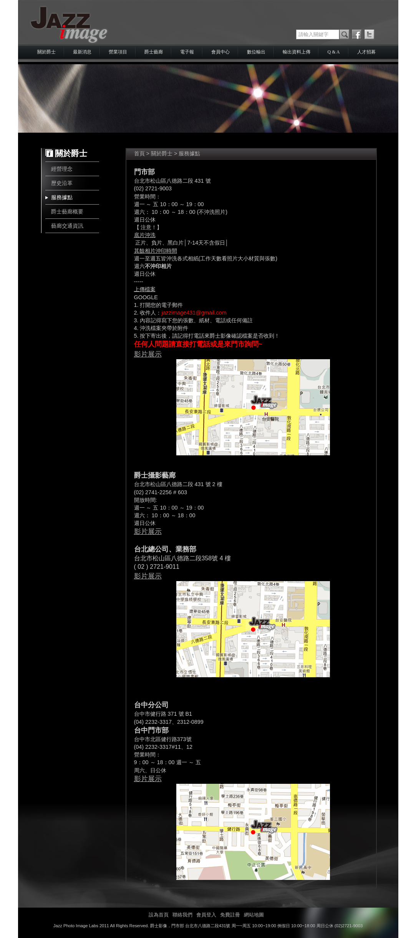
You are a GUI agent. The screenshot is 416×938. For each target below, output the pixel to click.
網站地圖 (254, 915)
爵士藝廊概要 (67, 211)
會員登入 (206, 915)
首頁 (139, 153)
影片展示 (148, 354)
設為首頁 (159, 915)
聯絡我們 (182, 915)
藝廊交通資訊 (67, 226)
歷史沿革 (62, 183)
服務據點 (62, 197)
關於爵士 (161, 153)
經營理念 (62, 169)
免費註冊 (230, 915)
